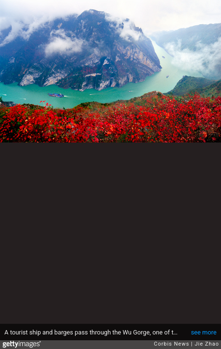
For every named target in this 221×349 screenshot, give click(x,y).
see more (204, 332)
